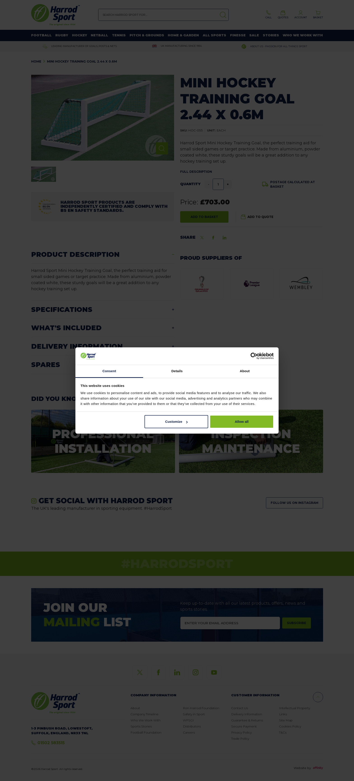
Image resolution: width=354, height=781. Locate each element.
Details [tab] (177, 371)
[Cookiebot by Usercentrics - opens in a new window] (254, 356)
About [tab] (245, 371)
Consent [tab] (109, 371)
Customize (176, 421)
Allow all (242, 421)
